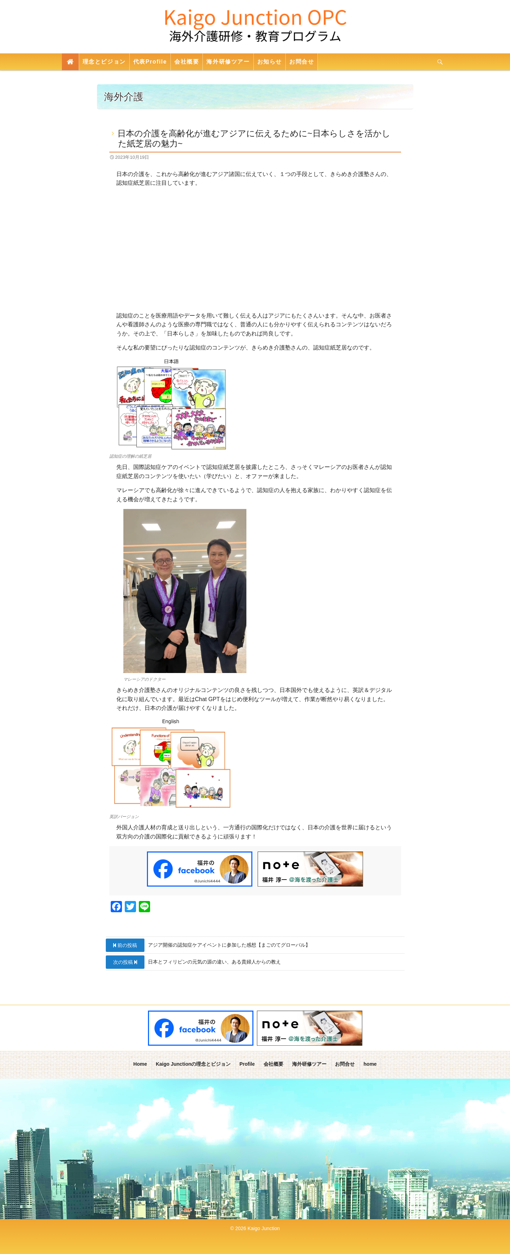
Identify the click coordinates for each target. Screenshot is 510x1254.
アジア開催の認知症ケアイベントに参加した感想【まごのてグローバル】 (208, 945)
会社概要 (186, 62)
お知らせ (269, 62)
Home (140, 1063)
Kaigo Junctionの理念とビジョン (193, 1063)
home (369, 1063)
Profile (247, 1063)
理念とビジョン (104, 62)
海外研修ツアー (228, 62)
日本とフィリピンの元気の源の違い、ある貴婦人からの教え (193, 962)
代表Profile (150, 62)
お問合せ (301, 62)
